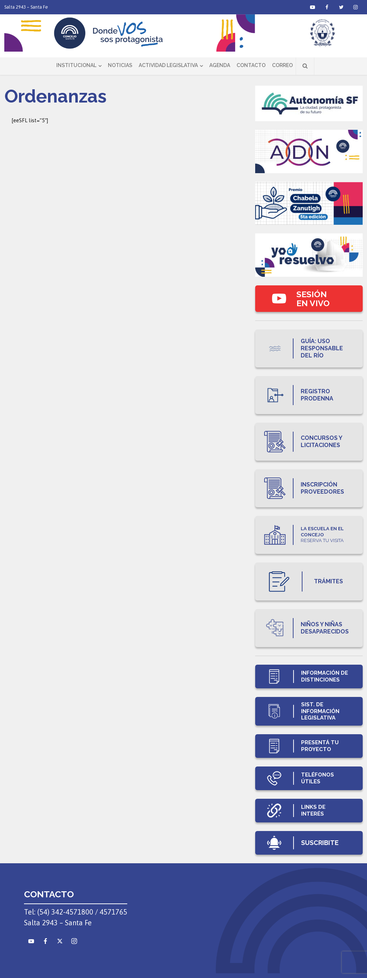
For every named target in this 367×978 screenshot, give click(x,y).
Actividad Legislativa (168, 65)
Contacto (251, 65)
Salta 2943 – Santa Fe (26, 7)
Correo (282, 65)
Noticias (120, 65)
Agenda (219, 65)
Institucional (76, 65)
